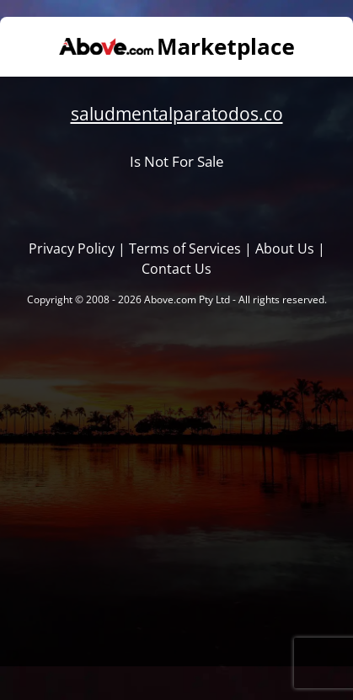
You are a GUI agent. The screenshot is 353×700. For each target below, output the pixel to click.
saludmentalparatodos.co (177, 114)
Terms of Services (185, 248)
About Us (284, 248)
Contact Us (176, 268)
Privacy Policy (72, 248)
